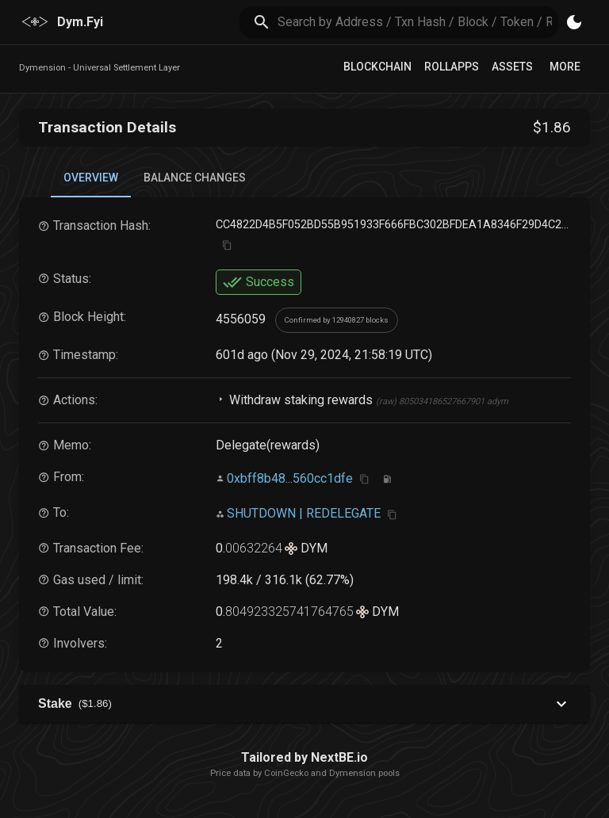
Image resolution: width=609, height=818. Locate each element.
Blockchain (377, 66)
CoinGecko (286, 773)
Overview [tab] (90, 177)
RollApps (451, 66)
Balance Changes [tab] (195, 177)
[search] (418, 21)
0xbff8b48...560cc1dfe (290, 478)
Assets (512, 66)
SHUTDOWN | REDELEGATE (304, 513)
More (565, 66)
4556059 (241, 319)
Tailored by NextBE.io (304, 757)
